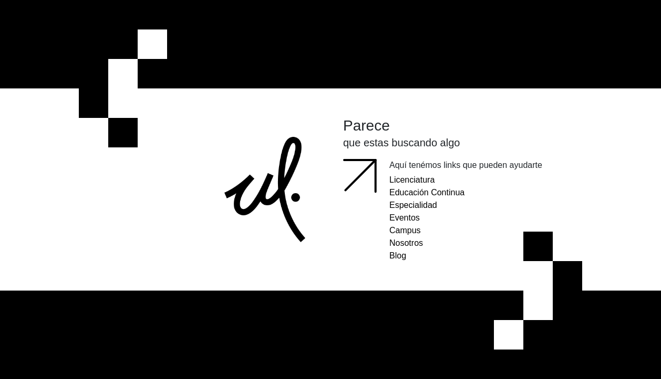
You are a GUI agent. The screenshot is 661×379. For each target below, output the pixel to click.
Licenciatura (412, 179)
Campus (405, 230)
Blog (397, 255)
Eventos (404, 217)
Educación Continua (426, 192)
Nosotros (406, 242)
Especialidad (413, 205)
